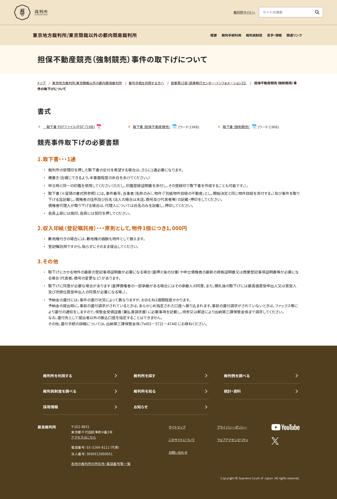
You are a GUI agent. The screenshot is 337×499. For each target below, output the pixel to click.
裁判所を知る (145, 391)
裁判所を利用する (57, 375)
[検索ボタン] (317, 12)
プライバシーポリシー (232, 427)
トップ (41, 83)
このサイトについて (181, 439)
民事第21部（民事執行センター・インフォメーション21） (209, 83)
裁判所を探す (144, 375)
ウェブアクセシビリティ (232, 439)
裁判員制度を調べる (59, 391)
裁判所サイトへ (244, 12)
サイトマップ (177, 427)
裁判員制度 (254, 35)
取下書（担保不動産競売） (155, 126)
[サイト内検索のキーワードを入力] (285, 12)
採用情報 (50, 407)
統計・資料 (232, 391)
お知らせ (141, 407)
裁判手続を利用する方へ (146, 83)
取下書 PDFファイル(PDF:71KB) (72, 126)
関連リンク (294, 35)
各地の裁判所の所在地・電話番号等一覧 (100, 463)
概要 (213, 35)
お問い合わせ (177, 452)
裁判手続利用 (231, 35)
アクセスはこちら (83, 437)
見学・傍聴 (274, 35)
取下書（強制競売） (240, 126)
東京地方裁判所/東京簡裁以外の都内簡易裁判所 (87, 83)
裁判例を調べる (237, 375)
